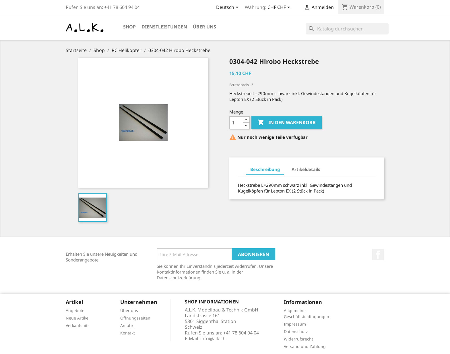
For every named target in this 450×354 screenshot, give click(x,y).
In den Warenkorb (286, 122)
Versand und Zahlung (305, 346)
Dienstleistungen (164, 27)
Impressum (295, 324)
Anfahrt (127, 325)
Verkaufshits (78, 325)
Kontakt (127, 333)
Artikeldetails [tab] (306, 169)
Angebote (75, 310)
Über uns (204, 27)
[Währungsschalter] (279, 7)
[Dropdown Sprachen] (228, 7)
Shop (129, 27)
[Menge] (236, 122)
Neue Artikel (78, 318)
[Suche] (347, 28)
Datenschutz (296, 331)
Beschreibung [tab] (265, 169)
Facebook (378, 254)
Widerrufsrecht (298, 339)
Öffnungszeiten (135, 318)
